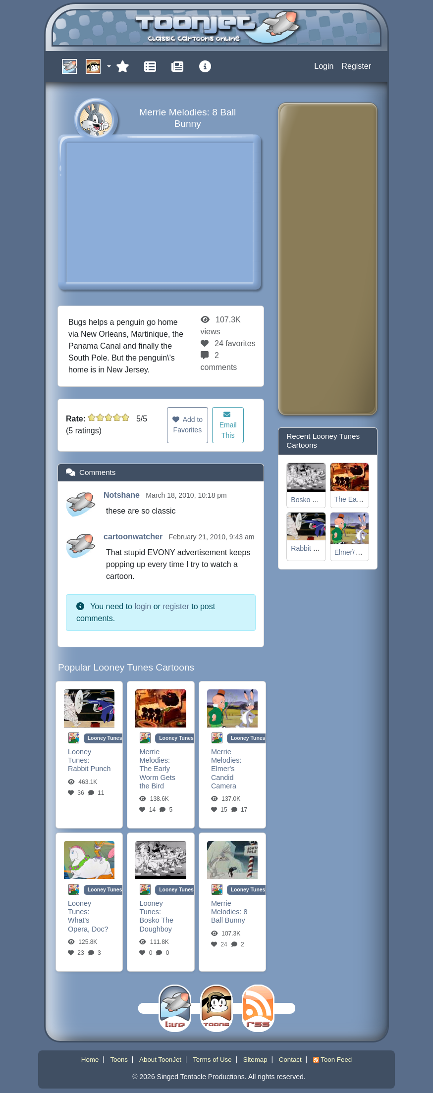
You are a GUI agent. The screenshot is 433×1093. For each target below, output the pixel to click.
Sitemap (255, 1059)
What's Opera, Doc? (88, 924)
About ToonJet (160, 1059)
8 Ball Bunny (229, 916)
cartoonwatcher (134, 536)
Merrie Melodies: (154, 756)
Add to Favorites (187, 425)
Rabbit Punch (89, 769)
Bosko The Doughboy (156, 924)
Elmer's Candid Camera (223, 777)
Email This (228, 425)
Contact (290, 1059)
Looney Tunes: (79, 756)
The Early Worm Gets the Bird (157, 777)
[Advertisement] (325, 259)
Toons (119, 1059)
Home (90, 1059)
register (175, 606)
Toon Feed (332, 1059)
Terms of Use (212, 1059)
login (142, 606)
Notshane (123, 495)
